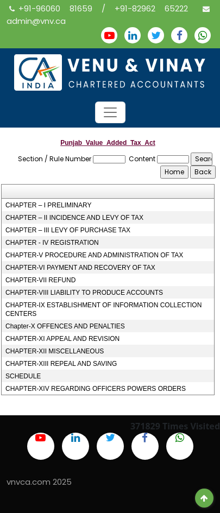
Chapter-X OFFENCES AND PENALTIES (65, 326)
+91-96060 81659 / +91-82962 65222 (103, 8)
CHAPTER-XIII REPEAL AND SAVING (61, 364)
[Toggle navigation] (110, 112)
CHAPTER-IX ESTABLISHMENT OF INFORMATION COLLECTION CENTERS (103, 309)
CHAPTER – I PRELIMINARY (48, 205)
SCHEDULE (23, 376)
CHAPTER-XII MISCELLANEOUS (54, 351)
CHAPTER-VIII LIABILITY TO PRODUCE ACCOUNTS (84, 292)
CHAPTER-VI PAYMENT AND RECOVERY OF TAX (80, 267)
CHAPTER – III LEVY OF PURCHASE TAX (67, 230)
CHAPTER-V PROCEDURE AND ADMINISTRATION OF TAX (94, 255)
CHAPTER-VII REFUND (40, 280)
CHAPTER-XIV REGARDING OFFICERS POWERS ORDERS (95, 388)
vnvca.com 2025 (39, 481)
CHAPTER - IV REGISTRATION (52, 242)
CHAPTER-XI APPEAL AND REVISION (62, 339)
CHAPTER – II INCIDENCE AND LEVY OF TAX (74, 217)
